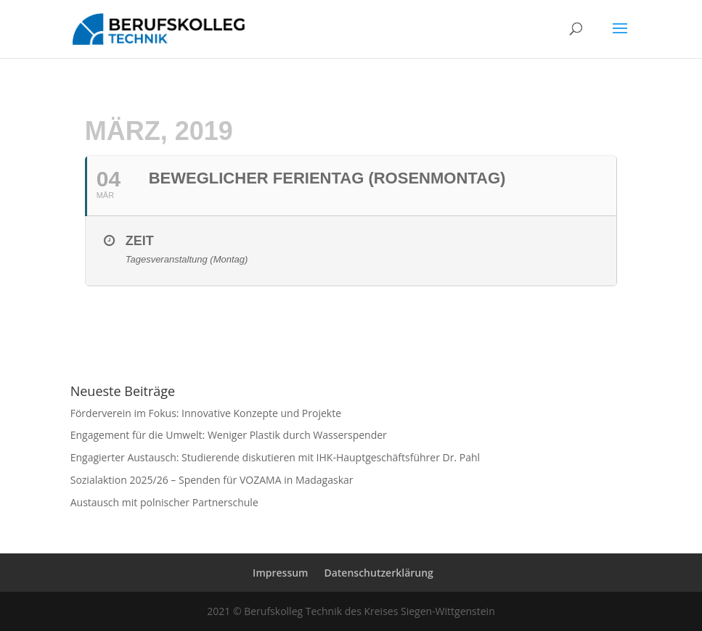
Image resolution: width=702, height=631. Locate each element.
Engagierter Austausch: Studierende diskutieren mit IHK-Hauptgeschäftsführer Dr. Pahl (275, 457)
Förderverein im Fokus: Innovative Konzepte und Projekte (205, 413)
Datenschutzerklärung (378, 573)
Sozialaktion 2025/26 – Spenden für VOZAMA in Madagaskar (212, 480)
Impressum (280, 573)
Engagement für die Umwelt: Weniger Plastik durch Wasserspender (228, 435)
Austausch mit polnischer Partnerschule (164, 502)
